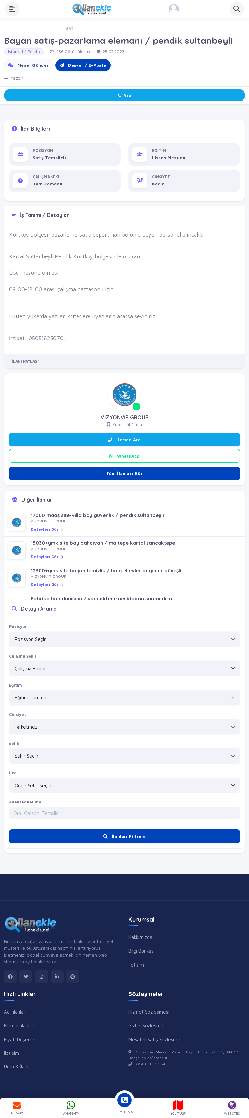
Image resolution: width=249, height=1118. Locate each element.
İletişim (136, 965)
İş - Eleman (45, 28)
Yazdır (13, 78)
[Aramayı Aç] (237, 9)
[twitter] (25, 976)
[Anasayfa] (94, 9)
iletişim (11, 1053)
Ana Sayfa (14, 28)
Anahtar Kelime (25, 802)
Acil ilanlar (14, 1012)
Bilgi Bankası (141, 951)
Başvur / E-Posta (83, 65)
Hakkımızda (140, 937)
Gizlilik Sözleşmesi (147, 1025)
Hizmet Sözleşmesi (148, 1012)
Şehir (14, 743)
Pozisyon (18, 626)
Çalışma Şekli (22, 656)
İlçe (13, 772)
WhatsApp (124, 455)
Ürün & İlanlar (18, 1066)
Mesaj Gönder (28, 65)
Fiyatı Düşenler (20, 1039)
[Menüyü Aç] (12, 9)
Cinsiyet (17, 714)
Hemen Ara (124, 439)
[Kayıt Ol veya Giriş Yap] (174, 9)
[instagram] (41, 976)
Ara (125, 95)
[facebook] (10, 976)
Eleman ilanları (19, 1025)
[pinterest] (72, 976)
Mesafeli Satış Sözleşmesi (156, 1039)
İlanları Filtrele (124, 836)
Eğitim (15, 685)
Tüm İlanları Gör (124, 473)
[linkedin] (57, 976)
